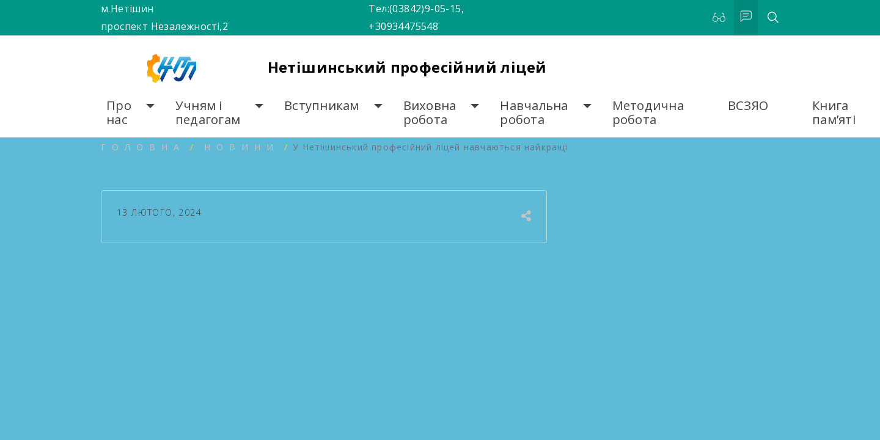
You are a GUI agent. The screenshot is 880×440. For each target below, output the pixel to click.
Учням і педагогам (207, 112)
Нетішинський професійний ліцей (407, 67)
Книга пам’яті (834, 112)
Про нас (118, 112)
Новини (241, 147)
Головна (143, 147)
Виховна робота (430, 112)
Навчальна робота (534, 112)
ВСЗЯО (748, 105)
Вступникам (321, 105)
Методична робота (648, 112)
